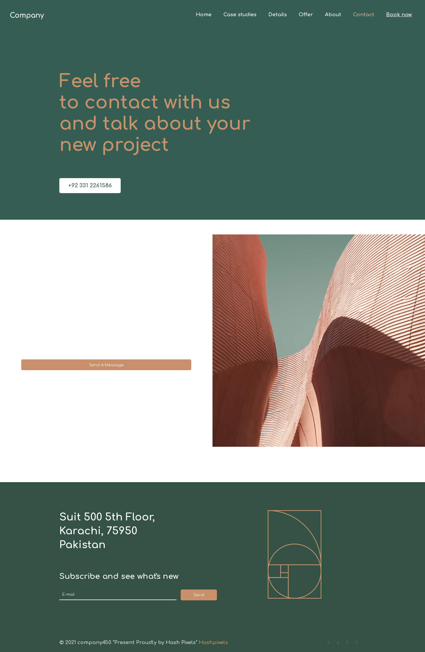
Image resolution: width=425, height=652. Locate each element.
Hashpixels (213, 642)
